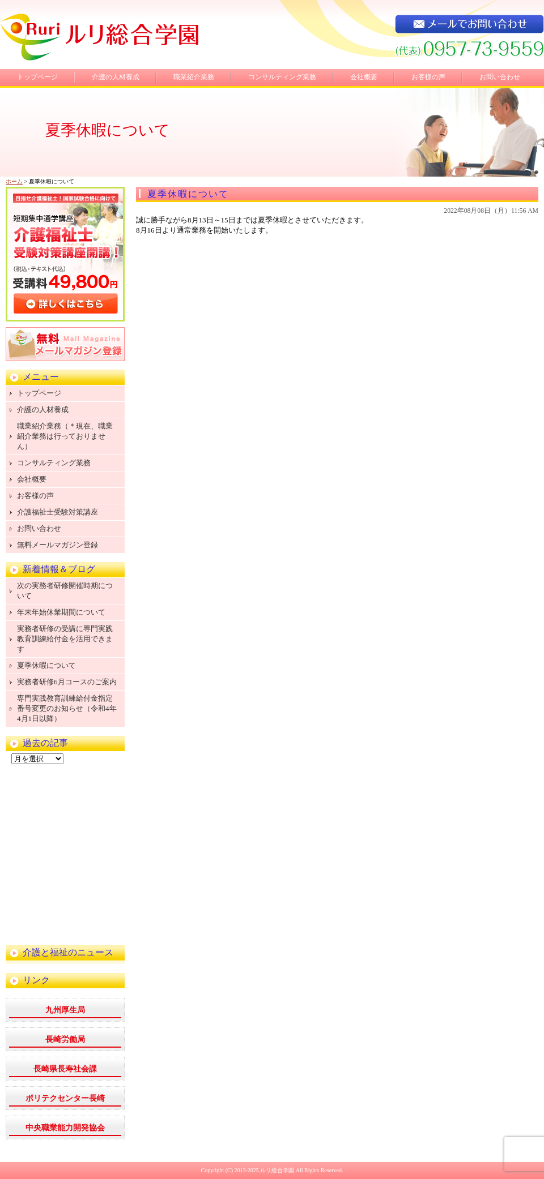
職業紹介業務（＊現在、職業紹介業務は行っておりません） (65, 436)
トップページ (37, 77)
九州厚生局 (65, 1010)
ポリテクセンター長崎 (65, 1098)
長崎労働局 (65, 1039)
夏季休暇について (188, 194)
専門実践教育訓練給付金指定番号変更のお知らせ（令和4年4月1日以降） (67, 708)
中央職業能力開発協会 (65, 1128)
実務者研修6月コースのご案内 (67, 682)
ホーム (14, 181)
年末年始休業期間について (61, 612)
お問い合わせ (499, 77)
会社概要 (363, 77)
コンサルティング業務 (282, 77)
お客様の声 (428, 77)
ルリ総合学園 (277, 1170)
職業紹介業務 (193, 77)
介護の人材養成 (115, 77)
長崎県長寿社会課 (65, 1069)
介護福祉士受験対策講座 (57, 512)
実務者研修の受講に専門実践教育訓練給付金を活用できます (65, 638)
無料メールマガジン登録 (57, 545)
